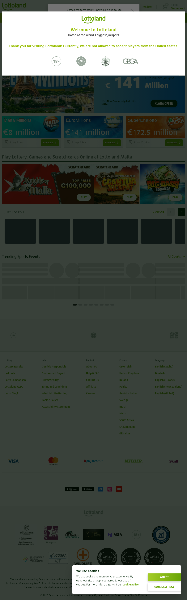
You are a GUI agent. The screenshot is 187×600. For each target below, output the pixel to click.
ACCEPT (164, 577)
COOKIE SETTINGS (164, 587)
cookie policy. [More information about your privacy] (131, 584)
